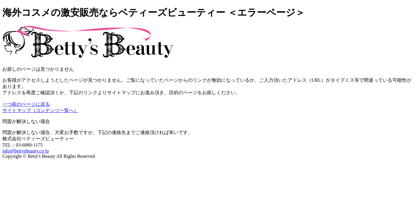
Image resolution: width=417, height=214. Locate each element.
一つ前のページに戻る (26, 104)
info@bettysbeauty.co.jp (25, 150)
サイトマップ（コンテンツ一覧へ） (40, 110)
